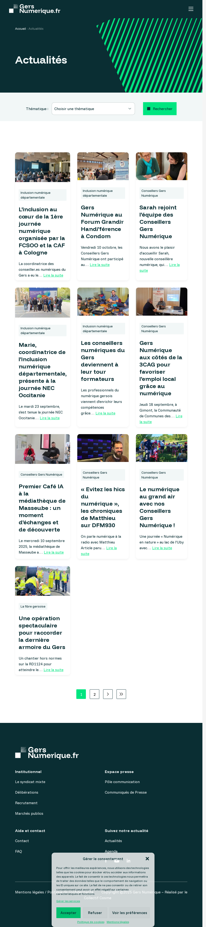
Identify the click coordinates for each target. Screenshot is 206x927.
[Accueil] (34, 9)
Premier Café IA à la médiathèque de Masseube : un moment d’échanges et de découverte (42, 508)
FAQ (18, 851)
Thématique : (37, 108)
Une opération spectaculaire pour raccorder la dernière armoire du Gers (42, 632)
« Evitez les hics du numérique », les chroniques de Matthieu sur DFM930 (103, 507)
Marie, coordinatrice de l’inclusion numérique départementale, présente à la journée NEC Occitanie (43, 370)
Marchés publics (29, 813)
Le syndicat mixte (30, 781)
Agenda (111, 851)
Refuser (95, 912)
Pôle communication (122, 781)
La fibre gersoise (33, 606)
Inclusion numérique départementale (35, 195)
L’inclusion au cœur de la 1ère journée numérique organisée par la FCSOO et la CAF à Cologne (42, 231)
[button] (147, 858)
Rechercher (163, 108)
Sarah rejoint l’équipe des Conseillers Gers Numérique (158, 222)
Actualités (113, 840)
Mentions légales (118, 922)
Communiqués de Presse (126, 792)
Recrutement (26, 802)
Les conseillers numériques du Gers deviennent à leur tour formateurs (103, 360)
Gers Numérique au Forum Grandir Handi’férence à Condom (102, 222)
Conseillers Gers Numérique (153, 193)
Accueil (20, 28)
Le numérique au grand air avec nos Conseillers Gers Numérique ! (159, 507)
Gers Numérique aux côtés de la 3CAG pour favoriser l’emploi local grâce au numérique (160, 368)
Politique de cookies (90, 922)
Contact (22, 840)
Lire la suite (53, 275)
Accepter (68, 912)
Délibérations (26, 792)
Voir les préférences (129, 912)
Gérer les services (68, 901)
